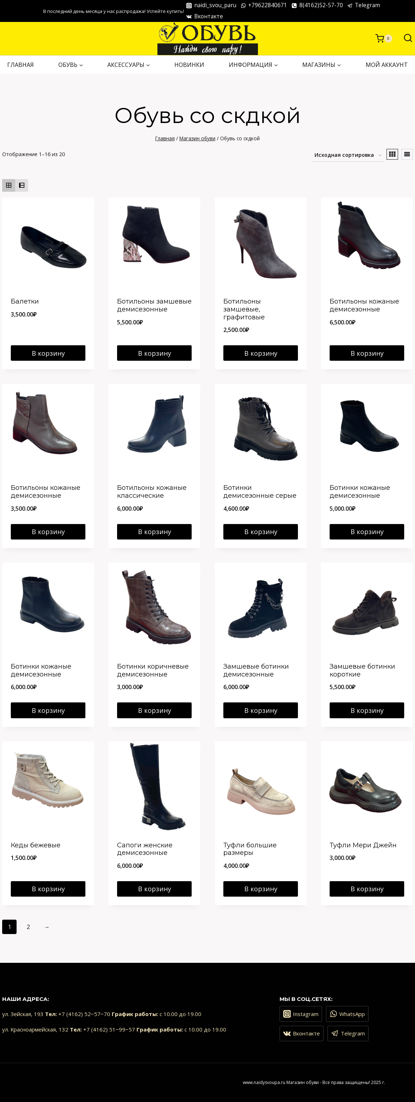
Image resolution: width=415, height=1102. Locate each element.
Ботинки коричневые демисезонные (153, 670)
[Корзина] (383, 38)
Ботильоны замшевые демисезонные (154, 305)
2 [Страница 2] (28, 927)
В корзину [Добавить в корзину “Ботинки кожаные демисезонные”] (367, 531)
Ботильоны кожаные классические (152, 492)
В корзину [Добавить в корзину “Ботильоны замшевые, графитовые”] (260, 353)
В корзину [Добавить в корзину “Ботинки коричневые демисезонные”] (154, 710)
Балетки (25, 301)
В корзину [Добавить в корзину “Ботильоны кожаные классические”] (154, 531)
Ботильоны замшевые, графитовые (244, 309)
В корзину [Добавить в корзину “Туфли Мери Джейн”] (367, 888)
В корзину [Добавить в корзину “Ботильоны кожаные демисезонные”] (367, 353)
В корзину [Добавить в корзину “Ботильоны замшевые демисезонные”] (154, 353)
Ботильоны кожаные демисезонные (364, 305)
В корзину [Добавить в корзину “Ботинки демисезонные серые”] (260, 531)
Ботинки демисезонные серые (259, 492)
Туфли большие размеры (250, 849)
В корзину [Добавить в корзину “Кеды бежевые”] (48, 888)
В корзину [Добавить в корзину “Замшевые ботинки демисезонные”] (260, 710)
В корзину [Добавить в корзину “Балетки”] (48, 353)
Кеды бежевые (36, 845)
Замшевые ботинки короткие (362, 670)
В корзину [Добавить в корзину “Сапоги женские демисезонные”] (154, 888)
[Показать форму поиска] (404, 39)
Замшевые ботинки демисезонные (256, 670)
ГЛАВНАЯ (20, 65)
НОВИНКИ (189, 65)
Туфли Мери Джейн (363, 845)
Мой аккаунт (387, 65)
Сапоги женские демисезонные (145, 849)
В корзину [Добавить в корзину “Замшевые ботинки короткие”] (367, 710)
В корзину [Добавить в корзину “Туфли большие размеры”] (260, 888)
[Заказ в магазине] (348, 155)
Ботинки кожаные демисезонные (360, 492)
